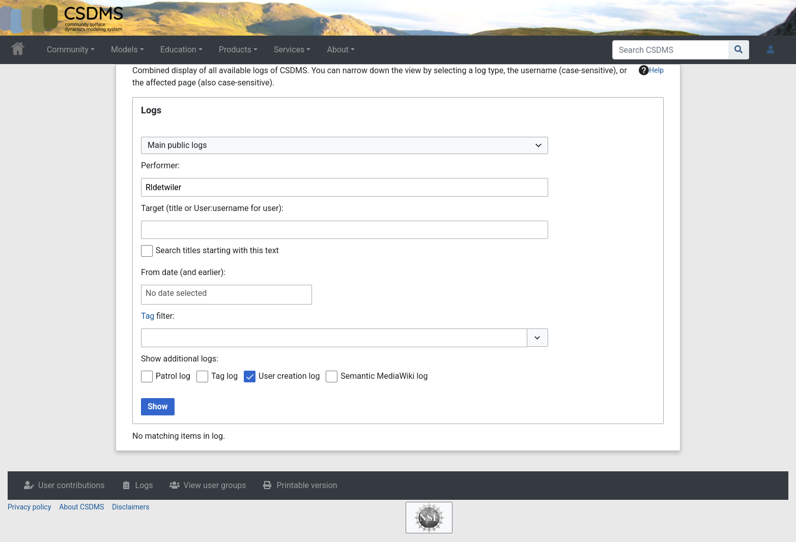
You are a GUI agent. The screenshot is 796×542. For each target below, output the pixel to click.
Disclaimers (130, 507)
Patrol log (173, 376)
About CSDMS (81, 507)
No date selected (176, 293)
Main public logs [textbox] (177, 145)
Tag (147, 316)
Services (289, 49)
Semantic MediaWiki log (384, 376)
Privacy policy (29, 507)
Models (124, 49)
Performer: (160, 165)
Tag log (224, 376)
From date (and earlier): (183, 272)
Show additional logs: (179, 359)
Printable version (306, 485)
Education (178, 49)
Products (235, 49)
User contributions (71, 485)
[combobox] (344, 146)
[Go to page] (738, 49)
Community (68, 49)
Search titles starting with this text (217, 250)
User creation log (289, 376)
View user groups (215, 485)
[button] (537, 337)
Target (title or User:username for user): (212, 208)
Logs (144, 485)
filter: (158, 316)
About (338, 49)
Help (651, 70)
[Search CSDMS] (670, 49)
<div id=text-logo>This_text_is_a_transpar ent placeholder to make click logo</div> (16, 18)
